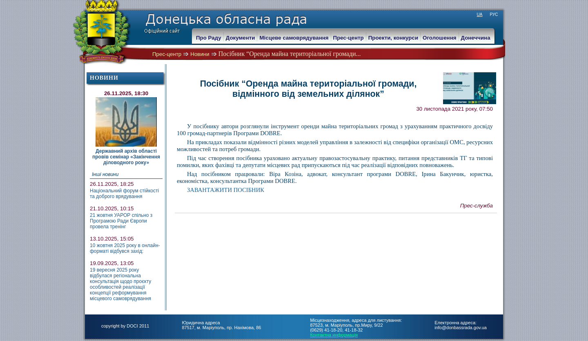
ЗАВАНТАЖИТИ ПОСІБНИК (225, 190)
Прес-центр (166, 54)
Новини (199, 54)
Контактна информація (334, 334)
